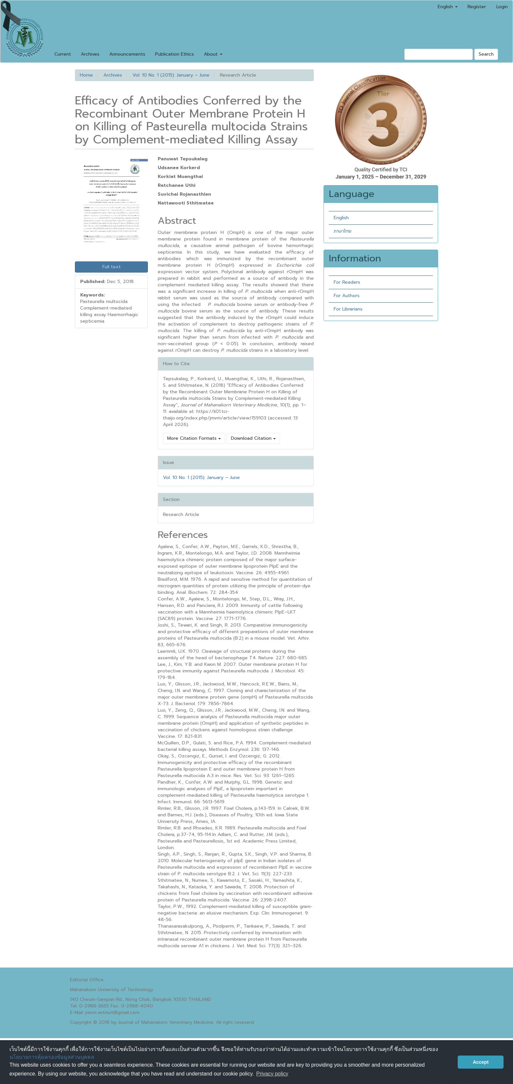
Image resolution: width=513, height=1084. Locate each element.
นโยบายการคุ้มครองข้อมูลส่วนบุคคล (51, 1057)
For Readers (347, 282)
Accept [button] (480, 1062)
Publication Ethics (174, 54)
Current (62, 54)
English (341, 217)
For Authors (347, 295)
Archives (90, 54)
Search (486, 54)
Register (477, 6)
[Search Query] (438, 54)
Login (502, 6)
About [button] (213, 54)
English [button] (448, 6)
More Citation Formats (194, 438)
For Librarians (348, 309)
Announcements (127, 54)
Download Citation (253, 438)
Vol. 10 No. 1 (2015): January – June (171, 75)
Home (86, 75)
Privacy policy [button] (272, 1073)
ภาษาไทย (342, 231)
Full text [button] (111, 266)
